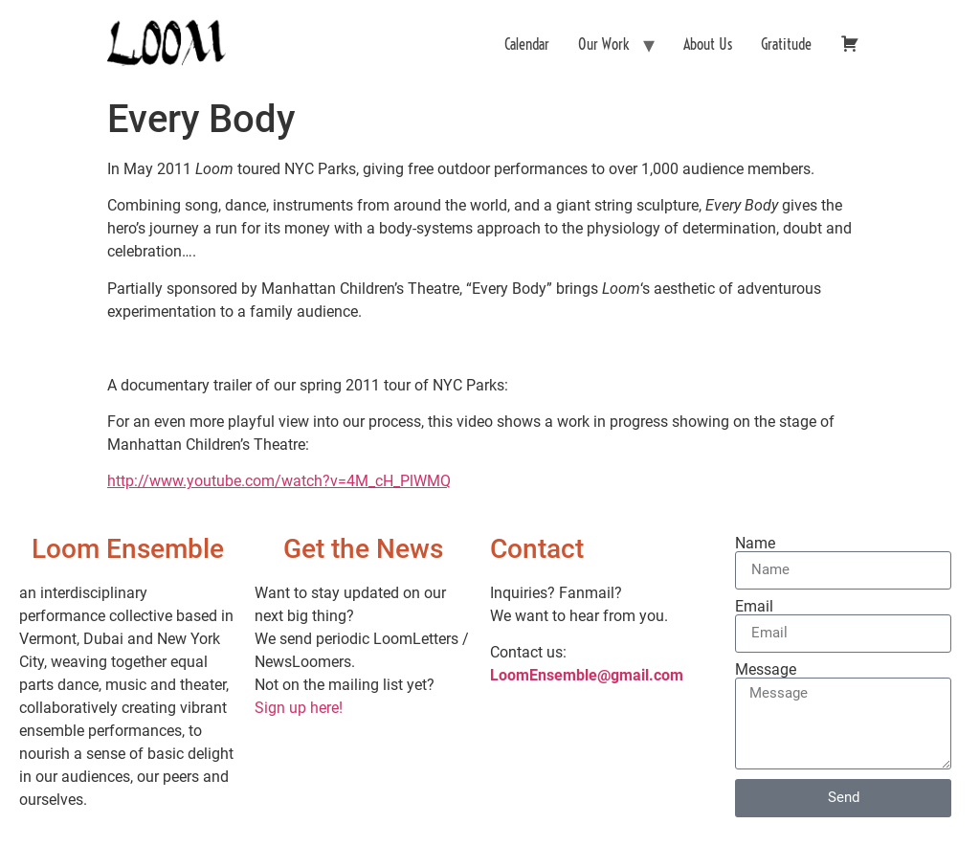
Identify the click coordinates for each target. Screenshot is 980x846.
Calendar (526, 44)
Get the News (363, 549)
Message (765, 670)
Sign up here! (299, 708)
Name (755, 543)
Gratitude (786, 44)
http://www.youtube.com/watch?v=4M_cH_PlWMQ (279, 481)
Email (754, 606)
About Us (707, 44)
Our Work (603, 44)
